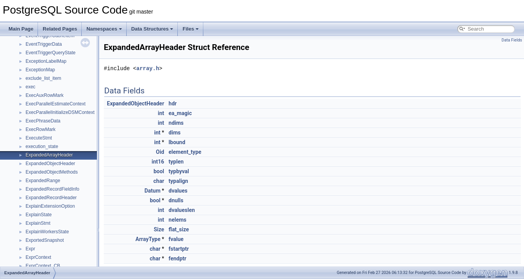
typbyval (178, 171)
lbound (176, 142)
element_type (184, 152)
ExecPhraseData (43, 121)
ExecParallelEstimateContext (56, 104)
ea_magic (180, 113)
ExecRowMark (40, 129)
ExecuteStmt (39, 138)
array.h (147, 68)
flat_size (178, 229)
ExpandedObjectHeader (50, 163)
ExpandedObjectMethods (52, 172)
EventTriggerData (44, 44)
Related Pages (60, 29)
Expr (30, 248)
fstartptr (178, 249)
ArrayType (148, 239)
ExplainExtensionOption (50, 206)
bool (158, 171)
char (158, 181)
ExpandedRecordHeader (51, 197)
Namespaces (104, 29)
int (161, 113)
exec (30, 87)
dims (174, 132)
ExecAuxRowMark (45, 95)
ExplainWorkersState (47, 231)
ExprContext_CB (43, 266)
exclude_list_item (43, 78)
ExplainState (39, 214)
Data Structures (152, 29)
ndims (176, 123)
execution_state (42, 146)
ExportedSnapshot (45, 240)
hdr (172, 103)
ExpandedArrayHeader (49, 155)
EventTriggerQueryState (51, 52)
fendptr (177, 258)
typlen (176, 161)
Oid (160, 152)
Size (159, 229)
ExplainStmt (38, 223)
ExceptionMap (40, 69)
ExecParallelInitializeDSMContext (60, 112)
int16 (157, 161)
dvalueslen (181, 210)
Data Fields (512, 40)
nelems (177, 220)
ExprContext (38, 257)
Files (190, 29)
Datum (152, 191)
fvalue (176, 239)
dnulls (175, 200)
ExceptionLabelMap (46, 61)
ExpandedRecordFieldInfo (52, 189)
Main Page (21, 29)
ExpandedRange (43, 180)
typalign (178, 181)
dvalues (177, 191)
